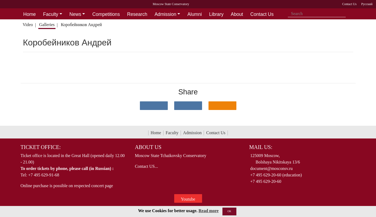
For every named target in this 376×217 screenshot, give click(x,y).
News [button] (75, 14)
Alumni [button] (194, 14)
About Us (148, 147)
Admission (192, 132)
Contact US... (146, 166)
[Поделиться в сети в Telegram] (188, 105)
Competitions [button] (106, 14)
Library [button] (216, 14)
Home (156, 132)
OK (229, 211)
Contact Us (215, 132)
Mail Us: (260, 147)
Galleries (47, 24)
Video (28, 24)
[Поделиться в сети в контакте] (154, 105)
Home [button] (29, 14)
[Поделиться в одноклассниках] (222, 105)
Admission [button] (165, 14)
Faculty (172, 132)
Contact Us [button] (262, 14)
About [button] (237, 14)
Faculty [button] (50, 14)
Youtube (188, 199)
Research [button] (137, 14)
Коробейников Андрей (82, 24)
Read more (209, 210)
